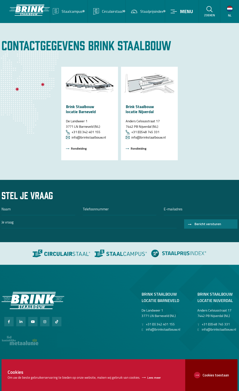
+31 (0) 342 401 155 (86, 131)
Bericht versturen (208, 223)
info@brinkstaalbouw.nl (89, 137)
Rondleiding (79, 148)
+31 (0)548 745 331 (145, 131)
